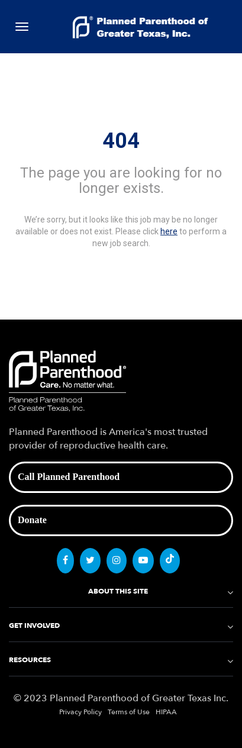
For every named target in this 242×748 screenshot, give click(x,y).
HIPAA (166, 712)
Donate (32, 520)
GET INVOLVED (34, 625)
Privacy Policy (80, 712)
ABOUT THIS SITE (118, 591)
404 (121, 140)
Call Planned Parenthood (69, 477)
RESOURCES (30, 660)
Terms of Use (129, 712)
